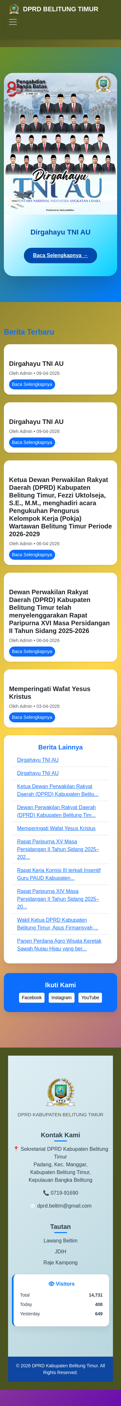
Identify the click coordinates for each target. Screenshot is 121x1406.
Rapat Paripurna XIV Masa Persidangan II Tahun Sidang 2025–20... (58, 899)
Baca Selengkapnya (32, 384)
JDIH (60, 1251)
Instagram (62, 997)
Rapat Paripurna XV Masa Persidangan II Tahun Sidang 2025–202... (58, 849)
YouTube (90, 997)
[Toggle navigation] (13, 21)
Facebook (32, 997)
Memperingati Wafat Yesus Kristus (56, 828)
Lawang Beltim (60, 1240)
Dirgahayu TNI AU (36, 363)
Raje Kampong (61, 1262)
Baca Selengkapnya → (60, 255)
